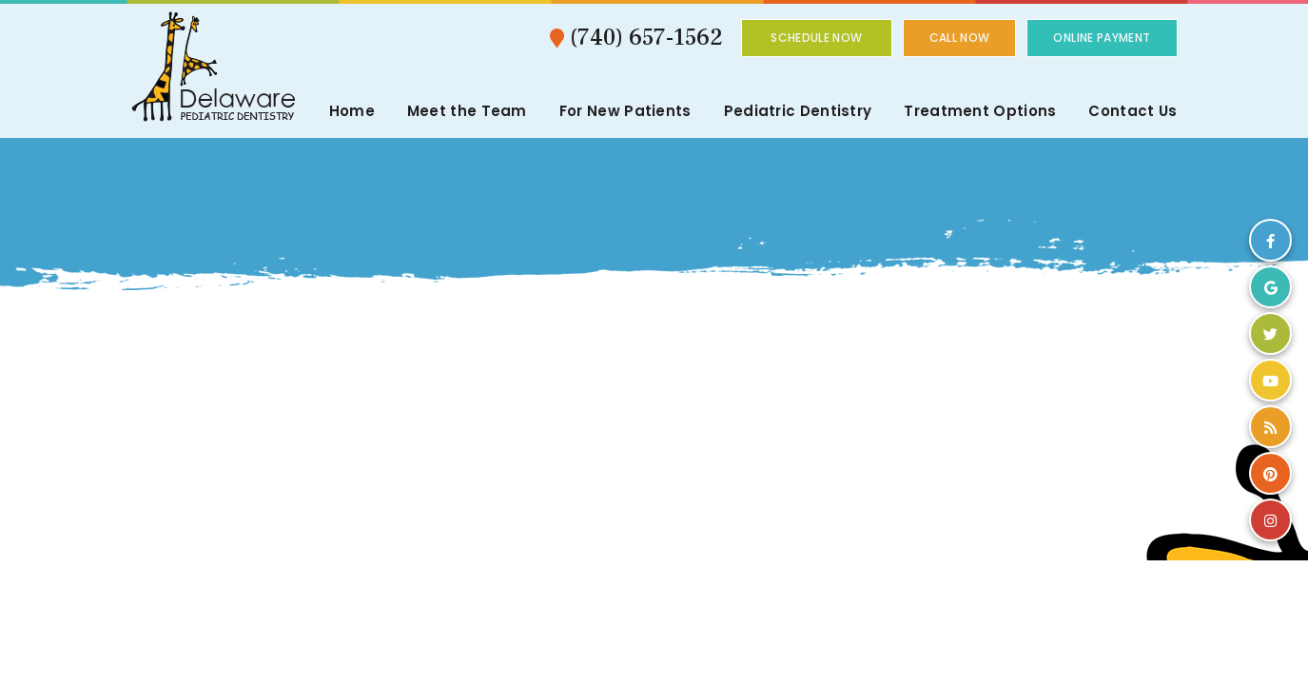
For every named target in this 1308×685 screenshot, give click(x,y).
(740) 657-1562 (636, 37)
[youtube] (1270, 380)
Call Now (959, 37)
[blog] (1270, 426)
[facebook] (1270, 240)
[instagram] (1270, 520)
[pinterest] (1270, 473)
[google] (1270, 286)
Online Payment (1101, 37)
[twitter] (1270, 333)
